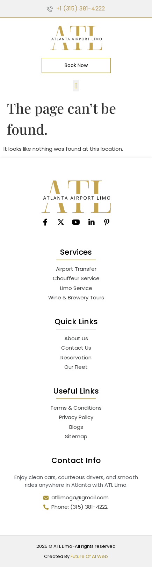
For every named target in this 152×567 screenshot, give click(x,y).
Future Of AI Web (89, 556)
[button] (76, 85)
